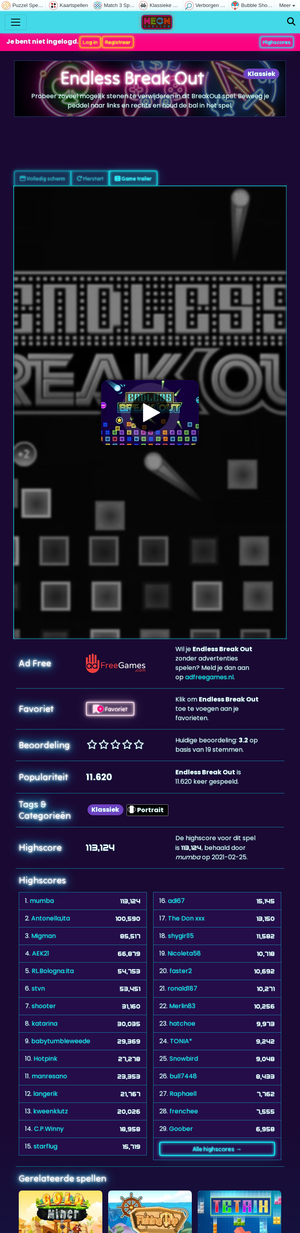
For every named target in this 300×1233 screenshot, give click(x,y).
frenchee (184, 1111)
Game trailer (133, 178)
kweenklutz (50, 1111)
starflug (45, 1146)
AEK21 (40, 953)
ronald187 (182, 988)
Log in (90, 42)
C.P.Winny (49, 1128)
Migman (43, 935)
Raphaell (183, 1093)
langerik (45, 1093)
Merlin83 (182, 1006)
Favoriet (110, 709)
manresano (49, 1076)
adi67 (176, 900)
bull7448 (183, 1076)
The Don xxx (186, 918)
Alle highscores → (217, 1149)
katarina (44, 1023)
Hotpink (45, 1058)
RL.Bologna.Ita (53, 970)
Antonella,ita (50, 918)
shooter (44, 1006)
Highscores (277, 42)
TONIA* (181, 1041)
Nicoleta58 (184, 953)
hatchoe (182, 1023)
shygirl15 (181, 935)
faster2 (181, 970)
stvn (38, 988)
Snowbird (184, 1058)
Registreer (117, 42)
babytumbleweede (60, 1041)
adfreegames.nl (209, 677)
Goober (181, 1128)
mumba (42, 900)
